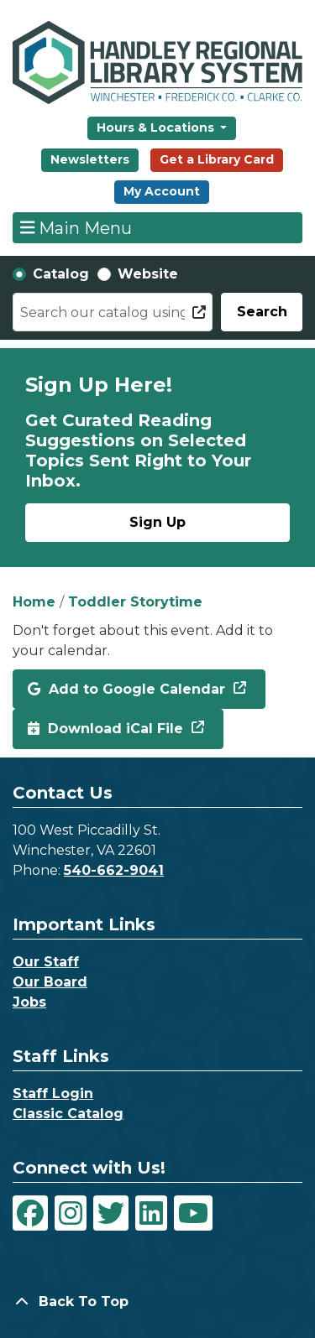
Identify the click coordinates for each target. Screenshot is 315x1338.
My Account (161, 191)
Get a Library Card (217, 159)
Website (148, 274)
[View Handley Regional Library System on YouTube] (193, 1213)
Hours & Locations (157, 127)
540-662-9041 (114, 870)
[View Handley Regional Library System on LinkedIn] (151, 1213)
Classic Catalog (68, 1114)
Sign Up (157, 522)
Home (34, 602)
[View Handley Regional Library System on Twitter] (111, 1213)
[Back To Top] (157, 1302)
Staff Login (53, 1093)
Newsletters (89, 159)
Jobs (29, 1002)
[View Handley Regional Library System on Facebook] (30, 1213)
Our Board (50, 982)
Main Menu (76, 227)
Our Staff (46, 962)
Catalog (61, 274)
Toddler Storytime (135, 602)
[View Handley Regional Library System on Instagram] (71, 1213)
